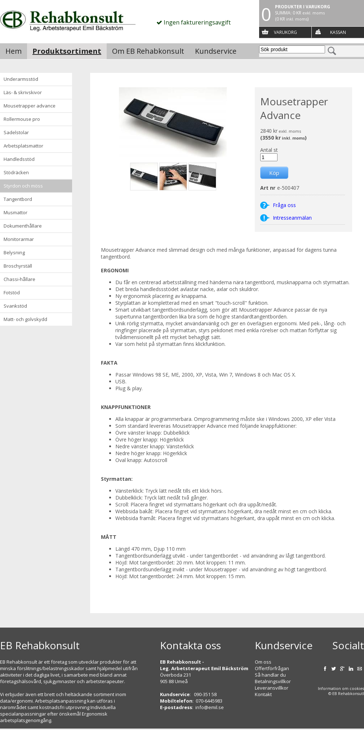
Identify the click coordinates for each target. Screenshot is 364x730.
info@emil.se (209, 707)
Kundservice (215, 51)
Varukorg (285, 32)
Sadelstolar (16, 132)
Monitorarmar (19, 239)
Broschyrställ (18, 266)
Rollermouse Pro (22, 119)
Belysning (14, 252)
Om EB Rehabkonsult (148, 51)
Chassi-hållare (19, 279)
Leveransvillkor (271, 688)
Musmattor (15, 212)
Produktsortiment (66, 51)
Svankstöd (15, 306)
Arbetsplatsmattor (23, 145)
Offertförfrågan (272, 668)
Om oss (263, 662)
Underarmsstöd (21, 79)
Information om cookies (341, 688)
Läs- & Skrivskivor (23, 92)
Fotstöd (12, 292)
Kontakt (263, 694)
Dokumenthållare (23, 226)
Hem (13, 51)
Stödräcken (16, 172)
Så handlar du (270, 675)
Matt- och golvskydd (25, 319)
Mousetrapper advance (30, 105)
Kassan (338, 32)
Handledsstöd (19, 159)
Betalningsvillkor (273, 681)
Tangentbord (18, 199)
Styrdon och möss (23, 185)
